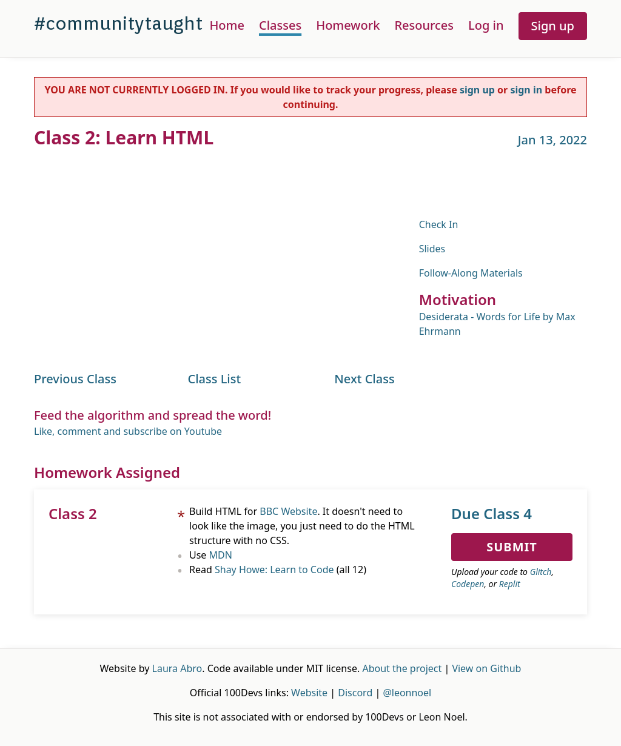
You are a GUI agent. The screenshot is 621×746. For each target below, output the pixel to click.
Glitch (541, 571)
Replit (509, 584)
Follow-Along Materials (471, 273)
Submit (511, 547)
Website (309, 692)
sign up (477, 89)
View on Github (486, 668)
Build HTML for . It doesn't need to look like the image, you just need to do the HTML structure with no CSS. (302, 526)
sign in (526, 89)
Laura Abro (177, 668)
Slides (432, 248)
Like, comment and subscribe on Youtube (128, 431)
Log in (485, 25)
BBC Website (288, 511)
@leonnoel (407, 692)
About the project (401, 668)
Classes (280, 25)
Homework (348, 25)
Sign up (552, 26)
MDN (220, 555)
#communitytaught (118, 23)
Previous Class (75, 379)
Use (210, 555)
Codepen (467, 584)
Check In (438, 224)
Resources (424, 25)
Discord (355, 692)
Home (226, 25)
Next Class (364, 379)
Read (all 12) (277, 569)
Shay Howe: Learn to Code (274, 569)
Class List (214, 379)
